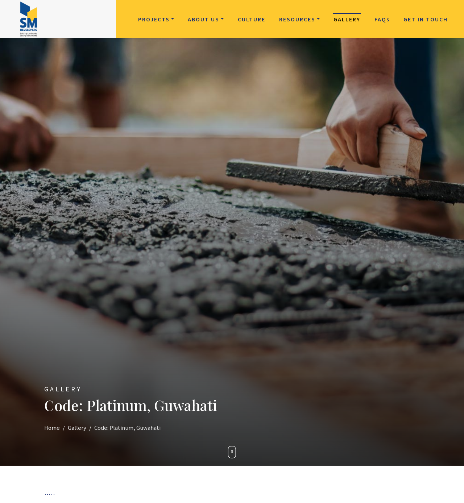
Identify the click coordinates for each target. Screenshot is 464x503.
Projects (154, 19)
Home (52, 428)
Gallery (347, 19)
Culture (251, 19)
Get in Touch (425, 19)
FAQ (382, 19)
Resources (297, 19)
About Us (203, 19)
